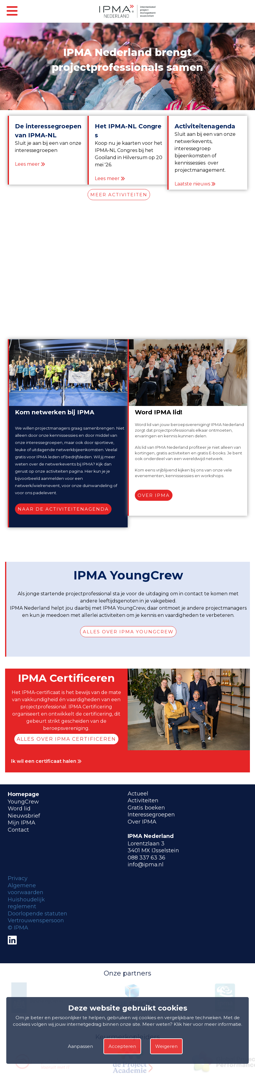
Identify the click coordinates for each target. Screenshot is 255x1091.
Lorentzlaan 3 (146, 843)
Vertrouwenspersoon (36, 920)
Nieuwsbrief (24, 815)
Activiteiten (143, 800)
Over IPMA (154, 495)
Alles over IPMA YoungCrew (128, 631)
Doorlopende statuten (37, 913)
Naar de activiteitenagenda (63, 509)
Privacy (18, 878)
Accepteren (122, 1046)
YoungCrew (23, 801)
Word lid (19, 808)
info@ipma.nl (146, 864)
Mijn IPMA (21, 822)
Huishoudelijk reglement (26, 903)
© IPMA (18, 927)
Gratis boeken (146, 807)
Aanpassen (80, 1046)
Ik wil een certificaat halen (46, 761)
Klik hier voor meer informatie (207, 1024)
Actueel (138, 793)
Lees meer (27, 164)
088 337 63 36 (146, 857)
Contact (18, 830)
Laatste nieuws (192, 184)
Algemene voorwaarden (25, 889)
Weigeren (166, 1046)
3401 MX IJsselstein (153, 850)
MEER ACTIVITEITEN (118, 194)
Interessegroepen (151, 814)
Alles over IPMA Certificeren (66, 739)
